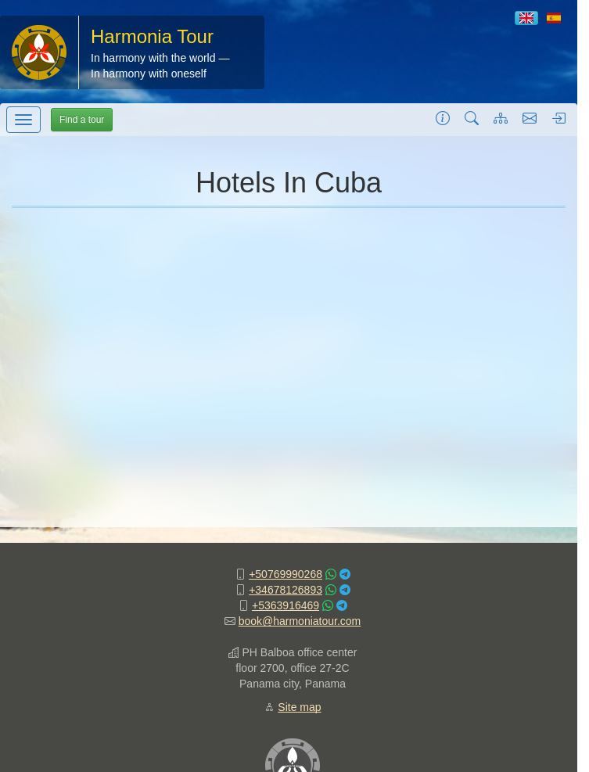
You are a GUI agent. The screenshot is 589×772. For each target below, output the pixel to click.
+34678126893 (285, 589)
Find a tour (81, 119)
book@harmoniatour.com (300, 621)
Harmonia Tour (152, 36)
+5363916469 (285, 605)
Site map (299, 707)
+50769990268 (285, 574)
